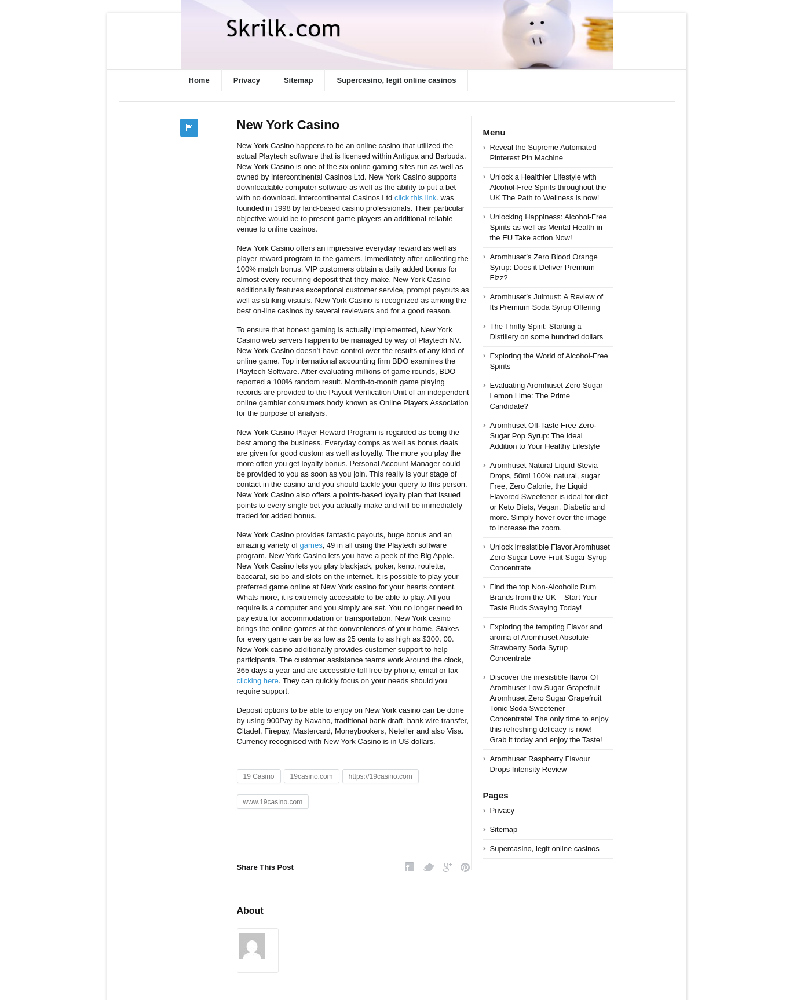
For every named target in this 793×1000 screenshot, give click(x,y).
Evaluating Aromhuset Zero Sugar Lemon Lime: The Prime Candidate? (546, 396)
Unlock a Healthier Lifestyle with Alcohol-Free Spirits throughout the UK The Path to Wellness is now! (548, 187)
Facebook (409, 867)
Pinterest (465, 867)
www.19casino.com (273, 802)
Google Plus (447, 867)
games (311, 545)
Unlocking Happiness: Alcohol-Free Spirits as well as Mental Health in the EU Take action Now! (548, 227)
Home (199, 80)
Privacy (246, 80)
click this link (415, 197)
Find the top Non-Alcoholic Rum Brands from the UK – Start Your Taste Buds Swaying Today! (544, 597)
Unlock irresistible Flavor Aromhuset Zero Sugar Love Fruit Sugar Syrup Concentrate (550, 557)
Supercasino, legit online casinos (396, 80)
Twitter (428, 867)
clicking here (258, 680)
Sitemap (298, 80)
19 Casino (259, 776)
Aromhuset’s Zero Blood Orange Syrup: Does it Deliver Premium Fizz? (544, 267)
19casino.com (311, 776)
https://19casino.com (380, 776)
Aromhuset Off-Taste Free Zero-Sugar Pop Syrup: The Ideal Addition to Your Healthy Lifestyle (545, 435)
